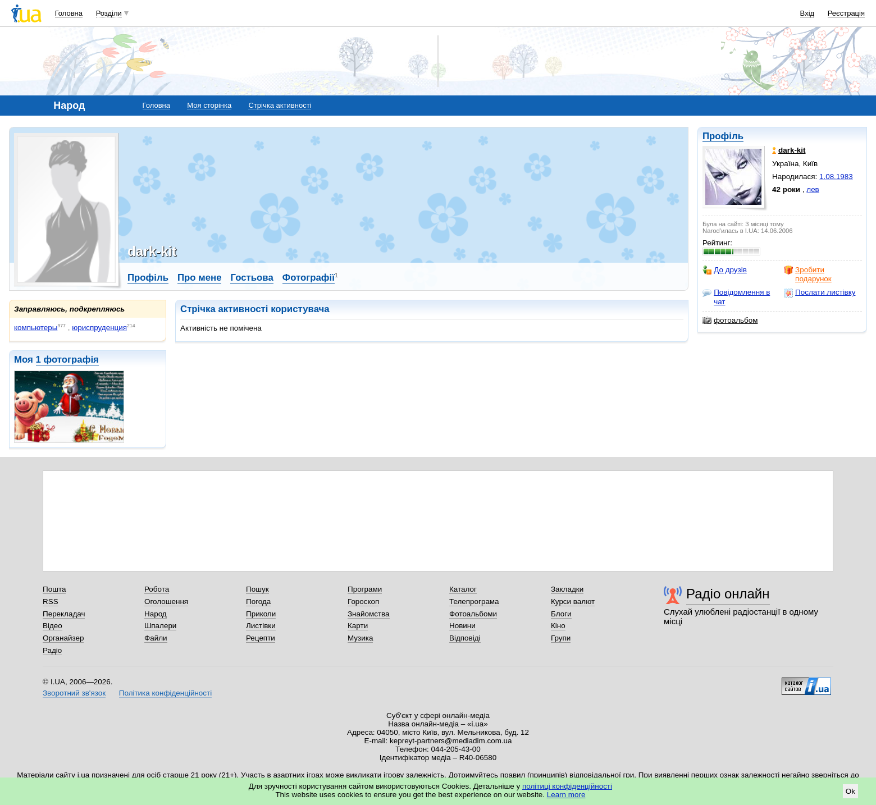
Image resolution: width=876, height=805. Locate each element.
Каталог (463, 589)
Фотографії (308, 277)
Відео (52, 625)
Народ (155, 614)
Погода (258, 601)
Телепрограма (474, 601)
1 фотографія (67, 359)
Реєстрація (846, 13)
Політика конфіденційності (165, 693)
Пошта (54, 589)
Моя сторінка (209, 105)
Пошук (257, 589)
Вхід (807, 13)
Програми (365, 589)
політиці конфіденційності (567, 786)
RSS (50, 601)
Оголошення (166, 601)
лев (812, 189)
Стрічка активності (279, 105)
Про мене (199, 277)
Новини (462, 625)
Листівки (261, 625)
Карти (358, 625)
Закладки (567, 589)
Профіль (722, 136)
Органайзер (63, 638)
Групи (561, 638)
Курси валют (573, 601)
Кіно (558, 625)
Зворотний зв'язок (74, 693)
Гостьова (251, 277)
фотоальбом (730, 320)
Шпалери (160, 625)
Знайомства (369, 614)
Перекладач (64, 614)
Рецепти (260, 638)
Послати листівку (819, 292)
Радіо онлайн (728, 593)
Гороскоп (363, 601)
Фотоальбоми (473, 614)
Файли (155, 638)
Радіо (52, 650)
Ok (850, 791)
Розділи (109, 13)
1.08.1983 (836, 176)
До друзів (724, 270)
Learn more (566, 794)
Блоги (561, 614)
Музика (360, 638)
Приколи (261, 614)
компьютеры (35, 327)
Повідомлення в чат (736, 296)
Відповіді (465, 638)
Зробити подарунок (808, 274)
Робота (156, 589)
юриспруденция (99, 327)
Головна (69, 13)
